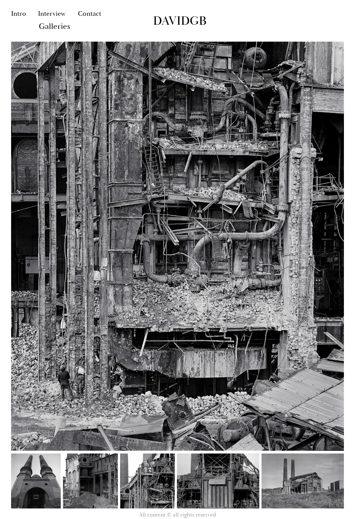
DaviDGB (180, 21)
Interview (52, 13)
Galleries (54, 26)
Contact (89, 13)
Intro (18, 13)
